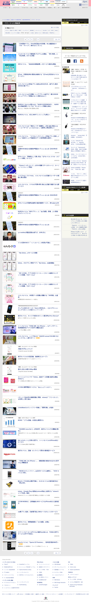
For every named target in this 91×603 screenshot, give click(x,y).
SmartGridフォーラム (24, 564)
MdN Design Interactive (59, 582)
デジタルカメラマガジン (10, 582)
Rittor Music (40, 562)
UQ (31, 7)
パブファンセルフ (74, 574)
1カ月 (85, 22)
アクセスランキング (71, 20)
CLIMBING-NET (42, 579)
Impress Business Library (25, 569)
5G (54, 7)
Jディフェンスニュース (60, 567)
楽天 (36, 7)
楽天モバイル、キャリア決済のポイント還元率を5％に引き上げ (38, 316)
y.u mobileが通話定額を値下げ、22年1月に (32, 232)
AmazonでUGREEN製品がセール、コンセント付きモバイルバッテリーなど (79, 119)
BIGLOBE (8, 32)
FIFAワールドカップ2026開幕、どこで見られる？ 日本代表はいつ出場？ (79, 95)
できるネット (7, 585)
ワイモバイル (25, 7)
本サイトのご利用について (8, 594)
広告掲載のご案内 (29, 594)
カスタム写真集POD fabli (76, 582)
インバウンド (25, 30)
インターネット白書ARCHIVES (11, 587)
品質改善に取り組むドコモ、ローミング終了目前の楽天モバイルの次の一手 (79, 77)
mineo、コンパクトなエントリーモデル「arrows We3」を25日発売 (79, 155)
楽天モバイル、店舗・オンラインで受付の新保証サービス (36, 450)
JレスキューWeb (58, 572)
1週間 (78, 22)
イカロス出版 (56, 562)
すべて (7, 30)
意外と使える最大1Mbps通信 (27, 369)
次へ (58, 39)
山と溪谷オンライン (43, 577)
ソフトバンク (16, 7)
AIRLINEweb (57, 564)
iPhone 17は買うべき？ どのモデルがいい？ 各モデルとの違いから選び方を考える (79, 233)
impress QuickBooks (75, 569)
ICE (69, 562)
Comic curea (73, 567)
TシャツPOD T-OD (44, 569)
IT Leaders (6, 572)
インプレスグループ (69, 594)
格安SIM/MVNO (65, 7)
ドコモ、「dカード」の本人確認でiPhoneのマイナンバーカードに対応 (79, 175)
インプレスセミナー (24, 572)
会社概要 (60, 594)
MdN (54, 577)
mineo (56, 30)
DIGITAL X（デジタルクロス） (26, 575)
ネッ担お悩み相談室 (9, 577)
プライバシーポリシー (51, 594)
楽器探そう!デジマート (44, 567)
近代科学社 (39, 582)
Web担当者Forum (8, 567)
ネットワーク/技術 (15, 32)
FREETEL (52, 32)
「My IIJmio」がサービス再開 (27, 253)
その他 (31, 32)
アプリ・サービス (25, 32)
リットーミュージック (44, 564)
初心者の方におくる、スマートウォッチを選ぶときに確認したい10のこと (79, 220)
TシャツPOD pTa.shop (75, 579)
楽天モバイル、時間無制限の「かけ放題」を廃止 (33, 522)
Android (49, 7)
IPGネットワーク (72, 577)
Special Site (69, 48)
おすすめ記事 (70, 215)
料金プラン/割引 (13, 30)
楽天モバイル (38, 32)
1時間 (65, 22)
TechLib (56, 587)
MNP (20, 30)
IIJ (49, 30)
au (9, 7)
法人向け (45, 30)
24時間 (71, 22)
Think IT (6, 564)
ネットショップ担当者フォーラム (27, 567)
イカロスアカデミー (59, 575)
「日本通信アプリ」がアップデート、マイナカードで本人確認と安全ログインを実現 (79, 108)
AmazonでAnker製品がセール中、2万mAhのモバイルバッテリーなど (79, 130)
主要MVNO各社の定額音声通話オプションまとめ (33, 224)
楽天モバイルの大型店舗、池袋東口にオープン (33, 356)
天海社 (71, 564)
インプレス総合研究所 (9, 569)
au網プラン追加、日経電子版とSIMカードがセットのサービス (38, 511)
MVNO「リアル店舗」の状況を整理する (31, 420)
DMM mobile (45, 32)
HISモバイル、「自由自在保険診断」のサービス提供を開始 (37, 64)
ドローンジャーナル (9, 575)
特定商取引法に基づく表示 (82, 594)
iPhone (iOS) (42, 7)
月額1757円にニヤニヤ (25, 349)
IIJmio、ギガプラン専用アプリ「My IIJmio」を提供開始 (36, 263)
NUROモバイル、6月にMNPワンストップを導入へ (34, 114)
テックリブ (55, 585)
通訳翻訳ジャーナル (59, 569)
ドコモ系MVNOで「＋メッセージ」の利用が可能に (34, 242)
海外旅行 (32, 30)
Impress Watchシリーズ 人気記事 (75, 187)
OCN (52, 30)
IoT (58, 7)
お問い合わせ (20, 594)
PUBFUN (70, 572)
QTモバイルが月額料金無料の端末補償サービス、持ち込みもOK (38, 203)
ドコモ (4, 7)
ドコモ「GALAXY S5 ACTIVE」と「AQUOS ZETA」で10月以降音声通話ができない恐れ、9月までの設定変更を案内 (79, 144)
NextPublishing (22, 584)
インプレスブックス (24, 582)
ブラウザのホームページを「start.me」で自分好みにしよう (79, 88)
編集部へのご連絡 (40, 594)
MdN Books (57, 579)
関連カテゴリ (10, 28)
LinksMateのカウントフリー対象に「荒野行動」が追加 (35, 407)
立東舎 (40, 572)
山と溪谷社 (39, 575)
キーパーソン (38, 30)
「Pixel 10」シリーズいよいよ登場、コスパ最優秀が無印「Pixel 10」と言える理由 (79, 227)
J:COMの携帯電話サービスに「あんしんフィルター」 (35, 387)
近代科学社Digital (43, 584)
